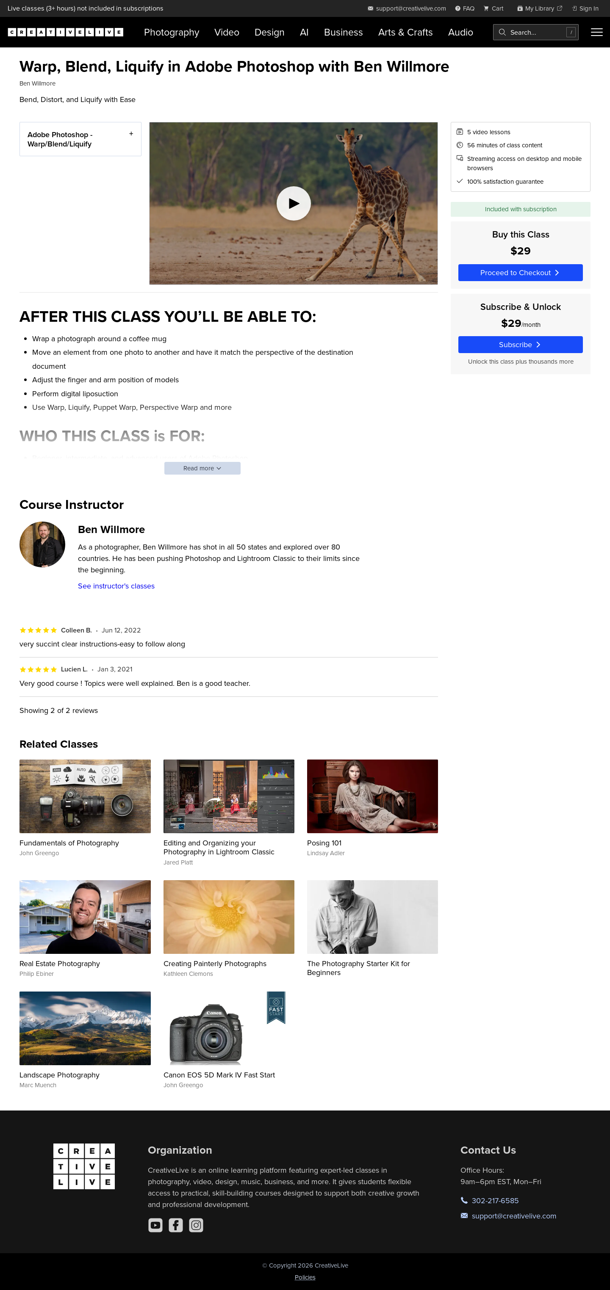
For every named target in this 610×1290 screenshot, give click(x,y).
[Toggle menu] (597, 32)
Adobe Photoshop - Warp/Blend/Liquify (60, 139)
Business (343, 32)
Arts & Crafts (405, 32)
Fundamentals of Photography (69, 842)
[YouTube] (155, 1225)
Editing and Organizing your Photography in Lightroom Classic (219, 847)
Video (226, 32)
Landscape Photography (59, 1074)
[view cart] (496, 8)
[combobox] (536, 32)
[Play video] (294, 203)
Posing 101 (324, 842)
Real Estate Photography (59, 963)
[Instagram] (196, 1225)
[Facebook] (175, 1225)
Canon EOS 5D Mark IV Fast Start (219, 1074)
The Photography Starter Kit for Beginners (358, 968)
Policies (305, 1277)
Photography (171, 32)
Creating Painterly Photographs (215, 963)
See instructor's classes (116, 585)
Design (270, 32)
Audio (460, 32)
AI (304, 32)
